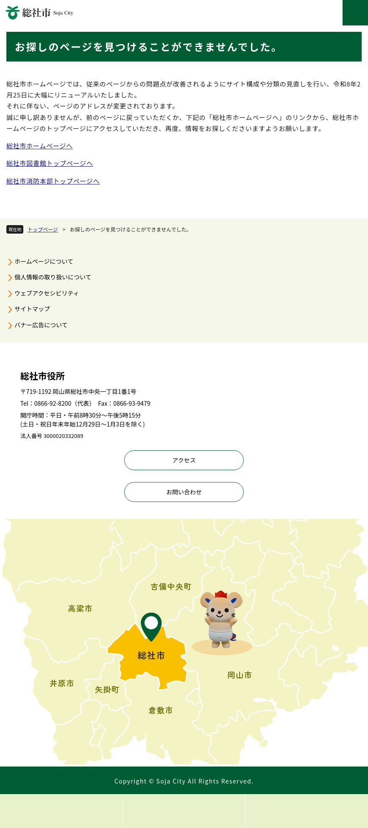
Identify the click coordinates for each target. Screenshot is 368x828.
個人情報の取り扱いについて (53, 277)
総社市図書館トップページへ (49, 163)
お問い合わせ (184, 492)
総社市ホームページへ (39, 145)
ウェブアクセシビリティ (46, 293)
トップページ (43, 229)
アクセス (183, 460)
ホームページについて (43, 261)
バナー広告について (41, 325)
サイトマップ (32, 308)
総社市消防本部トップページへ (53, 180)
